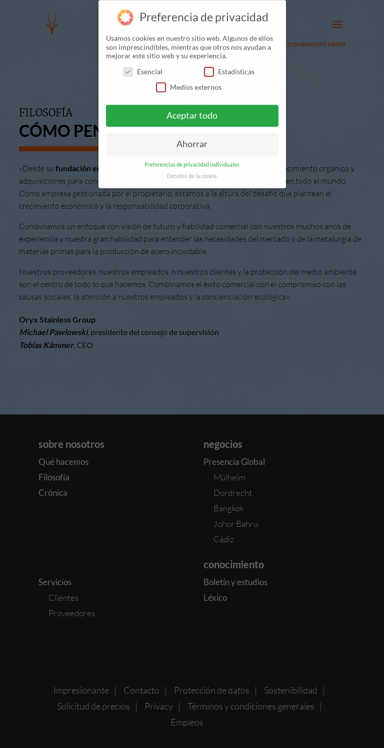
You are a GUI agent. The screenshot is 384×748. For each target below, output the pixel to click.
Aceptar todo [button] (192, 110)
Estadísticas (229, 66)
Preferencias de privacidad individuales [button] (192, 159)
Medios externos (189, 81)
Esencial (142, 66)
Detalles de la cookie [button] (192, 171)
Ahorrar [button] (192, 138)
